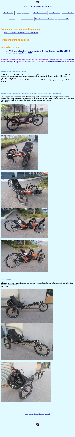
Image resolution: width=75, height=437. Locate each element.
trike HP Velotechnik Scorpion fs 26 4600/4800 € (21, 33)
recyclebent (69, 59)
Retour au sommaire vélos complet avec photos (37, 6)
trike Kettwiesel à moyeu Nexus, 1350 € (18, 53)
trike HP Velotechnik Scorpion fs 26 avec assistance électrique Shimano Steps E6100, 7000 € (37, 51)
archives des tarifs (54, 61)
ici (10, 61)
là (14, 61)
